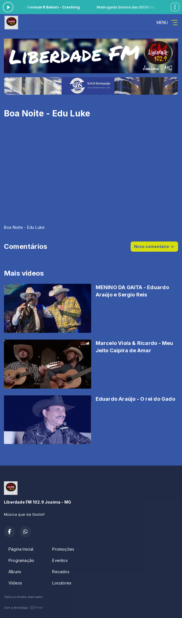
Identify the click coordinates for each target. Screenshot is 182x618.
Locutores (61, 583)
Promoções (63, 549)
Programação (21, 560)
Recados (60, 571)
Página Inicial (20, 549)
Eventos (59, 560)
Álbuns (14, 571)
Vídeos (15, 583)
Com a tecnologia (23, 608)
